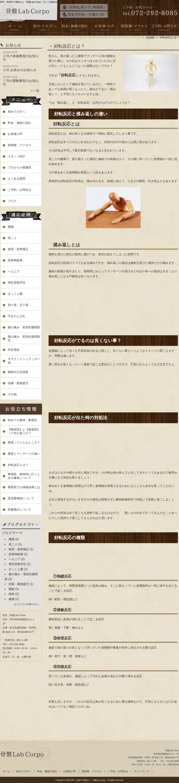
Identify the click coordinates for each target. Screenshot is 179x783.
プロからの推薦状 (19, 167)
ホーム (15, 28)
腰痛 (11, 226)
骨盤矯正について (19, 509)
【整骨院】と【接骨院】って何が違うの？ (24, 431)
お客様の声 (104, 28)
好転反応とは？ (18, 464)
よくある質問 (16, 178)
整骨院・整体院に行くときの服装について (24, 476)
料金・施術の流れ (75, 28)
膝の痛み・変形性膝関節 (24, 327)
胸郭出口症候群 (18, 372)
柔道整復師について (21, 498)
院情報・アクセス (134, 28)
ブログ (12, 201)
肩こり (12, 238)
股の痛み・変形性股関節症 (24, 338)
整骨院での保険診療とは (24, 487)
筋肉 (11, 593)
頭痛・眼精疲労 (18, 383)
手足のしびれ (16, 316)
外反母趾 (14, 349)
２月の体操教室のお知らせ (21, 57)
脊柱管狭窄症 (16, 282)
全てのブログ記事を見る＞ (27, 604)
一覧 (36, 90)
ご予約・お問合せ (164, 28)
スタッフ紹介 (16, 156)
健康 (11, 599)
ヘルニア (14, 271)
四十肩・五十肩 (18, 305)
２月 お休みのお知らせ (20, 70)
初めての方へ (45, 28)
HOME (150, 37)
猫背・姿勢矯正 (18, 249)
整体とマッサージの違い (24, 453)
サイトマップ (141, 771)
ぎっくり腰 (15, 293)
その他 (12, 394)
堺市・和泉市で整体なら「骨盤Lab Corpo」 (89, 780)
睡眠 (11, 589)
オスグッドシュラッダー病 (24, 360)
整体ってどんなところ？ (24, 442)
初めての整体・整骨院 (22, 420)
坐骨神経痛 (15, 260)
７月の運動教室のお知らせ (21, 82)
